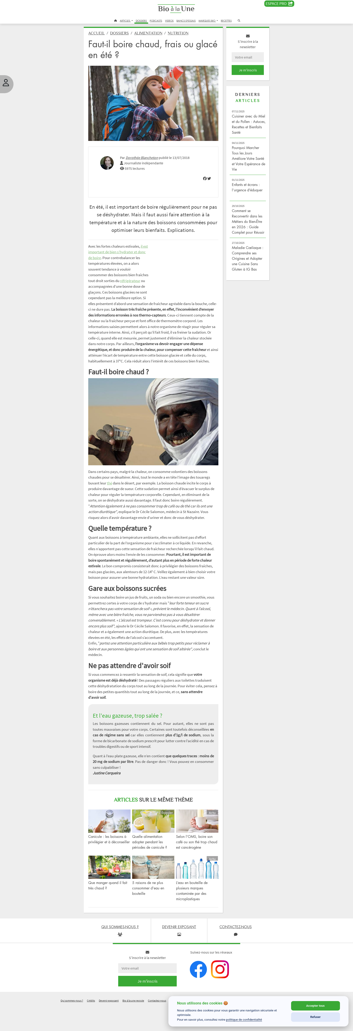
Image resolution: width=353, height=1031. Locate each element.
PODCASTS (156, 20)
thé (130, 493)
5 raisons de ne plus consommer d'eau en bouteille (151, 912)
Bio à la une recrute (133, 1025)
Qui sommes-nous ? (72, 1025)
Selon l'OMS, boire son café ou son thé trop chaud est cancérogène (194, 868)
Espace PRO (279, 3)
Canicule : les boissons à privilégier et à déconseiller (113, 868)
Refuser (315, 1017)
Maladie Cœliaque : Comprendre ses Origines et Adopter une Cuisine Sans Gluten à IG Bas (244, 266)
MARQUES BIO (207, 20)
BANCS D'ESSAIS (186, 20)
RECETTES (226, 20)
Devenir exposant (109, 1025)
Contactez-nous (157, 1025)
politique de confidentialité (244, 1019)
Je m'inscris (243, 72)
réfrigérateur (104, 297)
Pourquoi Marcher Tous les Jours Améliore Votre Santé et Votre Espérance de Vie (242, 161)
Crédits (91, 1025)
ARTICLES (125, 20)
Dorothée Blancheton (148, 155)
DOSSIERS (141, 20)
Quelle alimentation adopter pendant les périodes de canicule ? (152, 868)
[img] (202, 176)
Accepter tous (315, 1005)
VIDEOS (169, 20)
